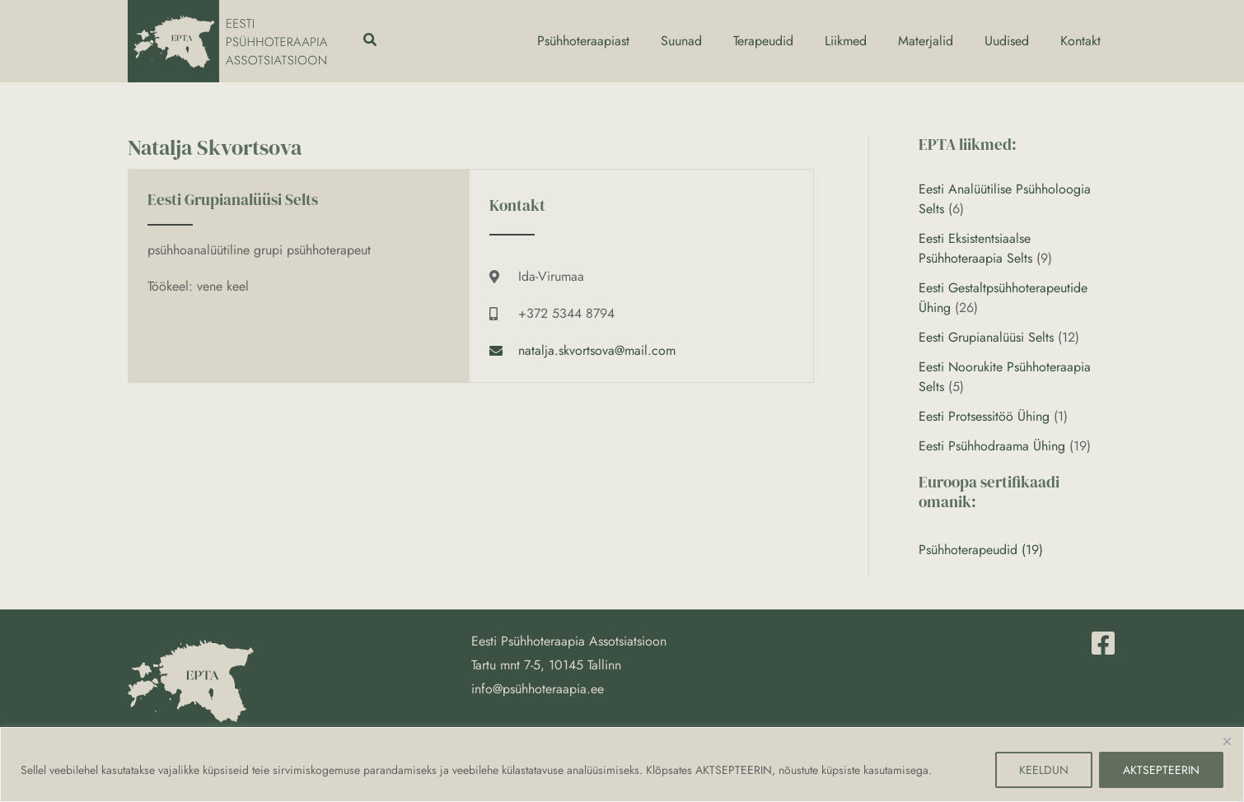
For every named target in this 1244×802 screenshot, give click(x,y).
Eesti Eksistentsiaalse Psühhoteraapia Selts (975, 248)
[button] (370, 41)
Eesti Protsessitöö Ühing (984, 416)
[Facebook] (1103, 643)
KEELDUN (1044, 770)
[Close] (1227, 741)
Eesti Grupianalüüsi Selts (986, 337)
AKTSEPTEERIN (1161, 770)
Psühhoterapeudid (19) (981, 549)
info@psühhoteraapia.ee (537, 688)
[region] (622, 764)
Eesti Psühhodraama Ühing (992, 445)
